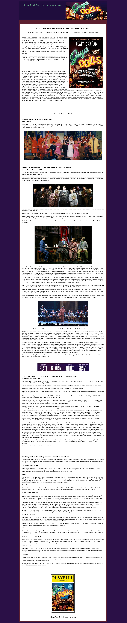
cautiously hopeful (46, 92)
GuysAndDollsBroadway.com (42, 5)
